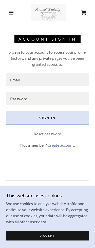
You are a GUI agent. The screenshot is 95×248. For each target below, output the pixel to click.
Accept (47, 239)
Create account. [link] (61, 145)
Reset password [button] (47, 133)
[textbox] (47, 79)
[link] (48, 12)
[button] (11, 13)
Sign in (47, 118)
